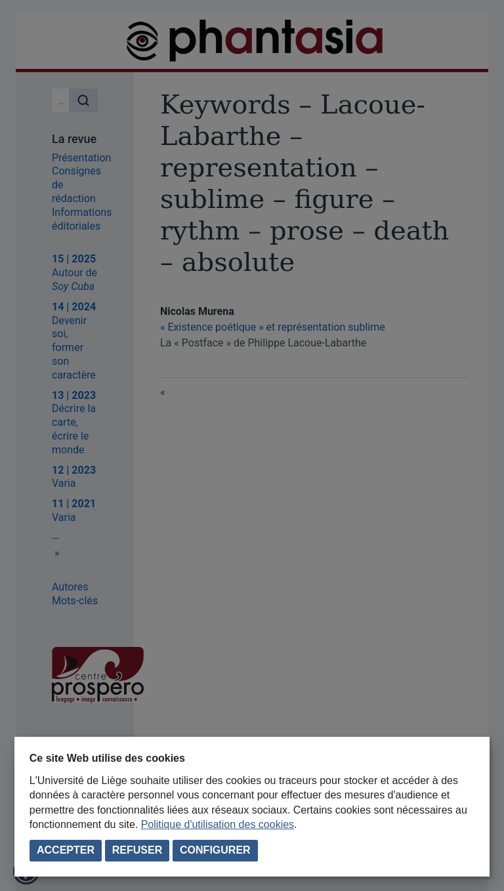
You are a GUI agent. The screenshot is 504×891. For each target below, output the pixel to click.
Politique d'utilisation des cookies (217, 824)
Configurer (215, 850)
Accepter (65, 850)
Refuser (137, 850)
